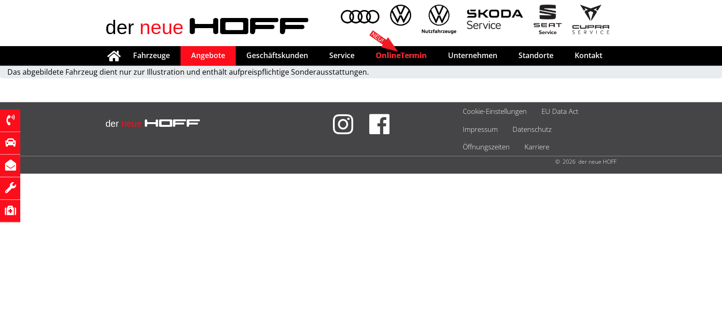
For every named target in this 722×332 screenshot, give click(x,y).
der (207, 27)
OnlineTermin (401, 55)
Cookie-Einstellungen (495, 111)
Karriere (536, 146)
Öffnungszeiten (486, 146)
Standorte (535, 55)
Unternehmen (472, 55)
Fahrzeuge (151, 55)
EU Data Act (560, 111)
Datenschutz (532, 129)
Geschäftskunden (277, 55)
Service (342, 55)
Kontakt (588, 55)
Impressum (480, 129)
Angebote (208, 55)
